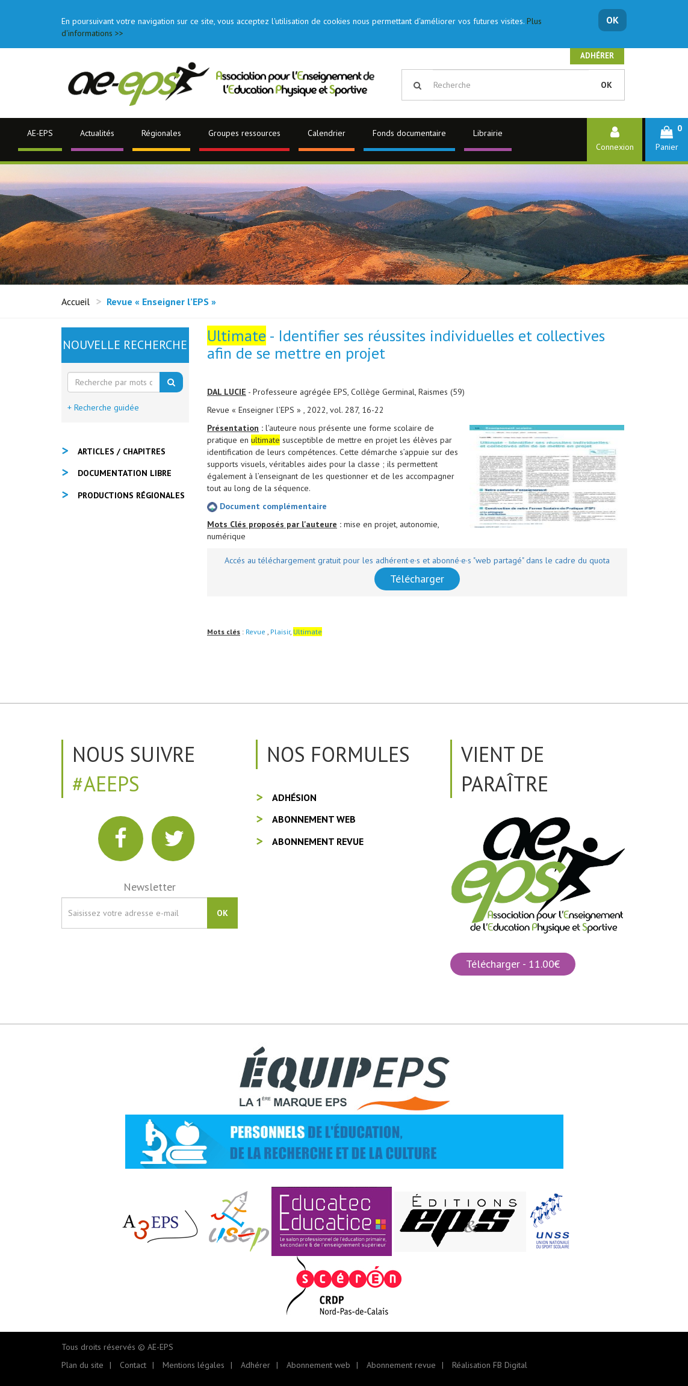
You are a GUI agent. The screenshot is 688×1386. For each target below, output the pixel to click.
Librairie (488, 133)
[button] (667, 139)
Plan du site (82, 1365)
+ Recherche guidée (103, 407)
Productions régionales (131, 495)
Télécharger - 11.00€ (513, 964)
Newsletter (149, 887)
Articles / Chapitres (122, 451)
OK (612, 20)
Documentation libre (125, 473)
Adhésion (294, 797)
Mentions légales (194, 1365)
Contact (133, 1365)
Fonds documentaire (409, 133)
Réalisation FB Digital (489, 1365)
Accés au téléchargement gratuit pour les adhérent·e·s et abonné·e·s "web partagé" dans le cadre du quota (417, 560)
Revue (256, 631)
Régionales (161, 133)
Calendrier (327, 133)
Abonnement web (314, 819)
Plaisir (280, 631)
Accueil (75, 301)
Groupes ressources (244, 133)
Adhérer (597, 56)
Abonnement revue (318, 841)
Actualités (97, 133)
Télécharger (417, 579)
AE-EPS (40, 133)
